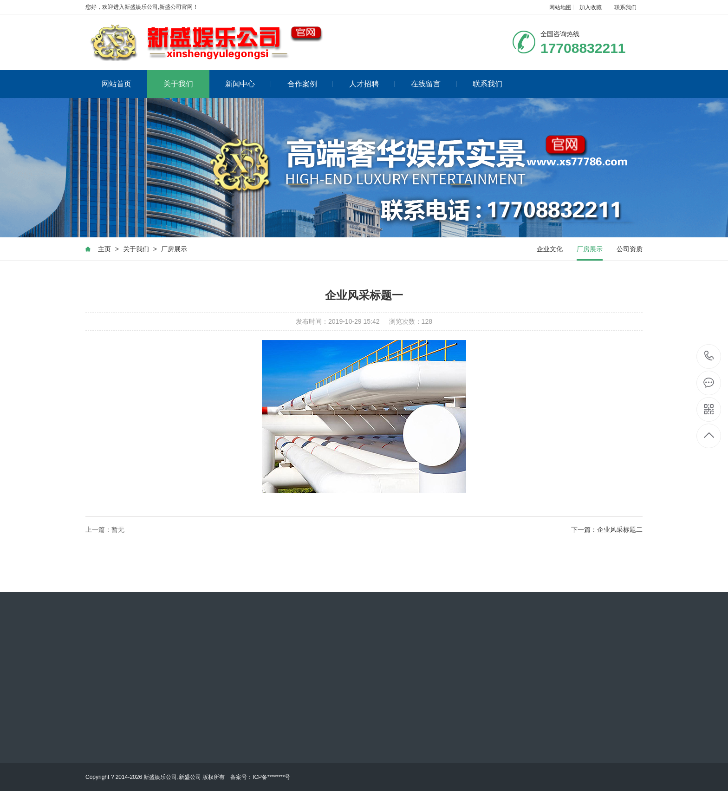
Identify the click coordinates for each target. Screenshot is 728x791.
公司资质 (630, 250)
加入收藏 (590, 7)
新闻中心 (248, 84)
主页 (104, 250)
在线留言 (434, 84)
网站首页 (125, 84)
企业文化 (550, 250)
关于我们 (178, 84)
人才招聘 (372, 84)
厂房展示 (174, 250)
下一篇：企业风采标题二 (607, 530)
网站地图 (560, 7)
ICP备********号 (271, 777)
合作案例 (310, 84)
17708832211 (709, 356)
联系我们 (625, 7)
